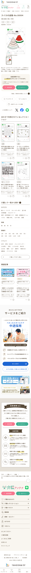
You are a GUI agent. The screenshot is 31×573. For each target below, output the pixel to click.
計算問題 (3, 213)
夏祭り (17, 249)
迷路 (5, 19)
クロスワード (11, 213)
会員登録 (18, 6)
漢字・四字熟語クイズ (7, 215)
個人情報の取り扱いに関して (11, 557)
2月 (6, 233)
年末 (16, 251)
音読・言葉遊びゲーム (21, 215)
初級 (2, 19)
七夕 (12, 249)
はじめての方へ (6, 531)
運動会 (3, 251)
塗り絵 (19, 182)
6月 (21, 233)
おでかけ (5, 521)
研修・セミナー (7, 517)
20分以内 (9, 24)
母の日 (22, 246)
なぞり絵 (17, 217)
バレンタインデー (20, 244)
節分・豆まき (9, 244)
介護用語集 (4, 535)
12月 (19, 236)
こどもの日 (15, 246)
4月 (13, 233)
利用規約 (24, 557)
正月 (2, 244)
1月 (2, 233)
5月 (17, 233)
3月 (10, 233)
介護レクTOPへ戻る (15, 257)
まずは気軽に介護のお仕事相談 (15, 369)
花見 (9, 246)
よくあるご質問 (6, 539)
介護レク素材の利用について (19, 93)
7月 (8, 22)
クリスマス (10, 251)
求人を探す (15, 364)
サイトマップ (5, 546)
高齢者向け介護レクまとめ (7, 282)
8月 (13, 22)
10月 (10, 236)
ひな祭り (3, 246)
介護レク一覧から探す (10, 202)
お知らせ (4, 542)
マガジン (5, 526)
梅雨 (8, 249)
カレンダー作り (16, 210)
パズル (3, 217)
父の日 (3, 249)
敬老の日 (23, 249)
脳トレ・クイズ (5, 182)
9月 (6, 236)
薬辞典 (5, 512)
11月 (14, 236)
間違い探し (10, 217)
